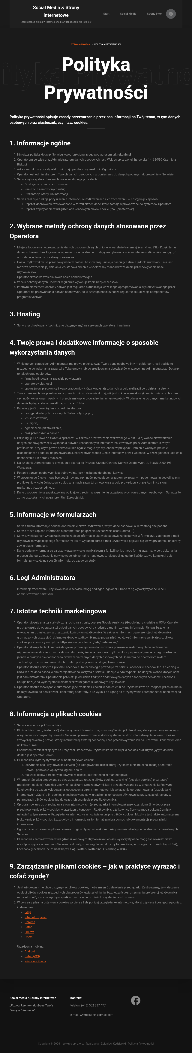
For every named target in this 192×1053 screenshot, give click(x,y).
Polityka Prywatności (141, 1043)
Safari (28, 927)
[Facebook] (171, 14)
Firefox (29, 932)
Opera (28, 937)
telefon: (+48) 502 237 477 (88, 1005)
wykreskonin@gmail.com (96, 1015)
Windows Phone (35, 961)
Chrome (30, 922)
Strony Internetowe (159, 13)
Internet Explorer (35, 917)
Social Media (128, 13)
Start (106, 13)
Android (30, 951)
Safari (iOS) (32, 956)
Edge (28, 912)
